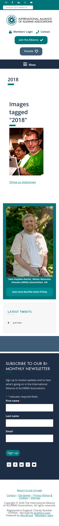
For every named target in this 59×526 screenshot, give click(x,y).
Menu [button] (32, 64)
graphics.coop (42, 513)
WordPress (26, 515)
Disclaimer (24, 495)
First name (13, 401)
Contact (11, 495)
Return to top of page (29, 490)
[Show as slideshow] (22, 182)
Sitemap (35, 498)
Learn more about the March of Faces (29, 291)
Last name (13, 416)
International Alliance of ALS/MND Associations (29, 20)
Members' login (44, 515)
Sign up (12, 453)
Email (10, 431)
